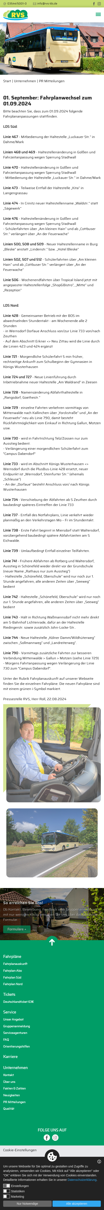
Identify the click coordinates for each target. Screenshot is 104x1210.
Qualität (8, 1108)
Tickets (9, 995)
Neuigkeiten (11, 1095)
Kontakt (8, 1075)
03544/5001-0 (17, 3)
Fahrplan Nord (12, 984)
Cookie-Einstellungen (20, 1150)
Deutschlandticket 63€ (18, 1001)
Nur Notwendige (27, 1203)
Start (7, 81)
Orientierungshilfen (16, 1046)
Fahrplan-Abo (12, 970)
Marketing (13, 1196)
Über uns (9, 1082)
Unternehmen (25, 81)
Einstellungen (16, 1186)
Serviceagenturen (15, 1033)
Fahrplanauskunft (15, 964)
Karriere (10, 1057)
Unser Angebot (13, 1019)
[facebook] (94, 3)
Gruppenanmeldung (16, 1026)
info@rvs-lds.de (47, 3)
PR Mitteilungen (52, 81)
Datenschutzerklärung (82, 1179)
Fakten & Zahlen (14, 1088)
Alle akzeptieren (76, 1203)
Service (9, 1012)
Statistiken (14, 1191)
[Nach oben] (52, 942)
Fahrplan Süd (12, 977)
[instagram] (99, 3)
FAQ (6, 1039)
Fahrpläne (12, 957)
